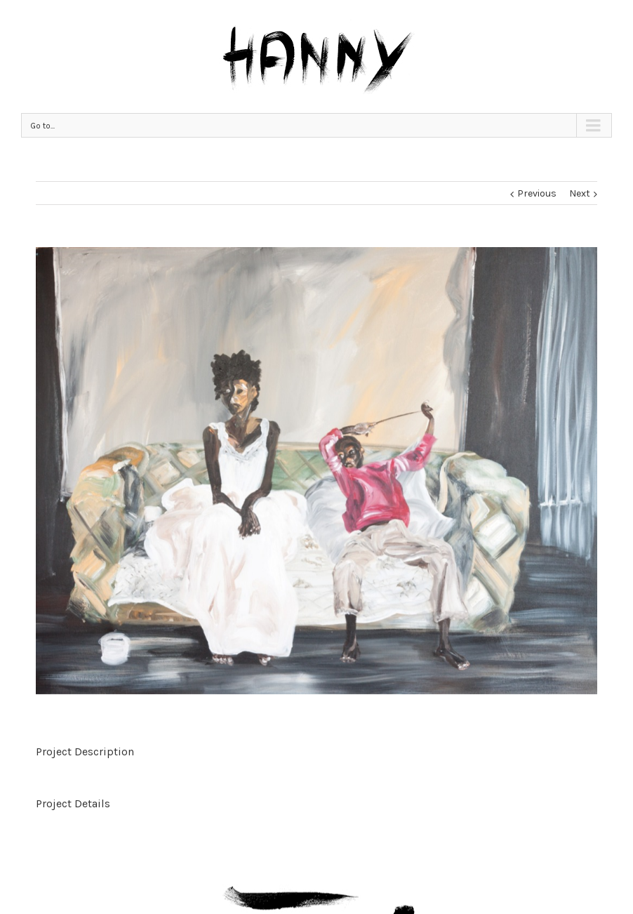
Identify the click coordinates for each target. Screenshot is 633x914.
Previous (537, 193)
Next (579, 193)
